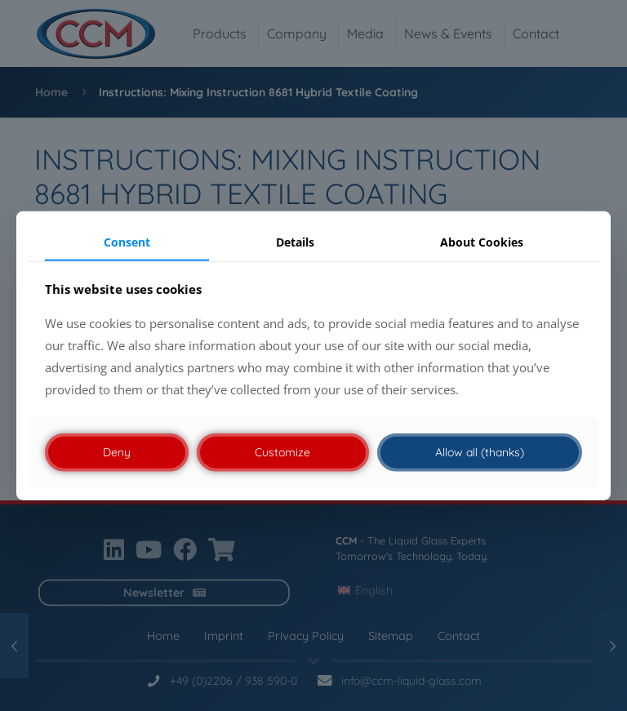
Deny (117, 452)
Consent (127, 241)
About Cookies (481, 241)
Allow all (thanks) (479, 452)
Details (295, 241)
